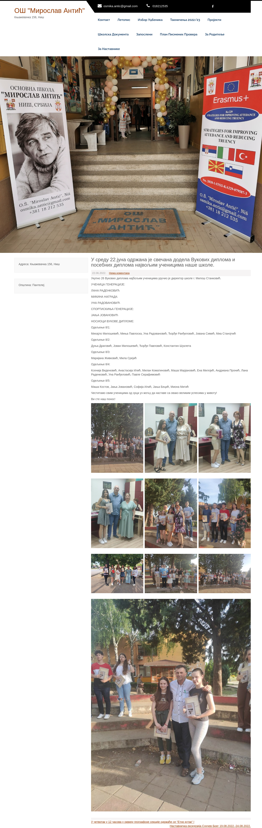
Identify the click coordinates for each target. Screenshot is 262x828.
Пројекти (214, 20)
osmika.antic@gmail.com (121, 6)
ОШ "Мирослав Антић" (49, 10)
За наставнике (109, 49)
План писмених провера (179, 34)
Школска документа (113, 34)
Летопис (123, 20)
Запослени (144, 34)
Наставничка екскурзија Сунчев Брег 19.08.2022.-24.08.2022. (210, 826)
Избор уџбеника (150, 20)
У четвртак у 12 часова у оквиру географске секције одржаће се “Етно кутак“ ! (142, 821)
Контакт (104, 20)
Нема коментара (119, 273)
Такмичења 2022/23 (185, 20)
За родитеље (214, 34)
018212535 (160, 6)
